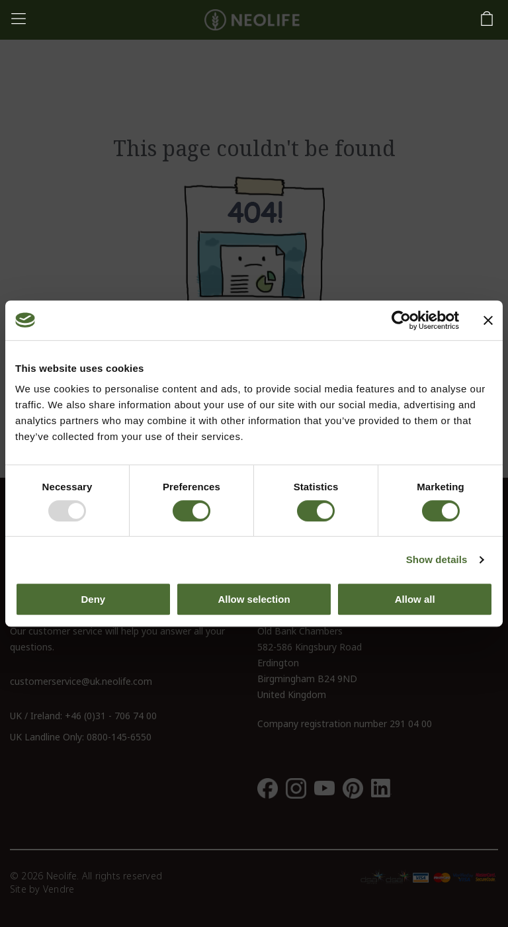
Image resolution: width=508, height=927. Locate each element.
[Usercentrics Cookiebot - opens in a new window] (401, 320)
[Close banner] (488, 320)
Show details (437, 559)
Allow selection (254, 599)
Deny (93, 599)
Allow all (415, 599)
